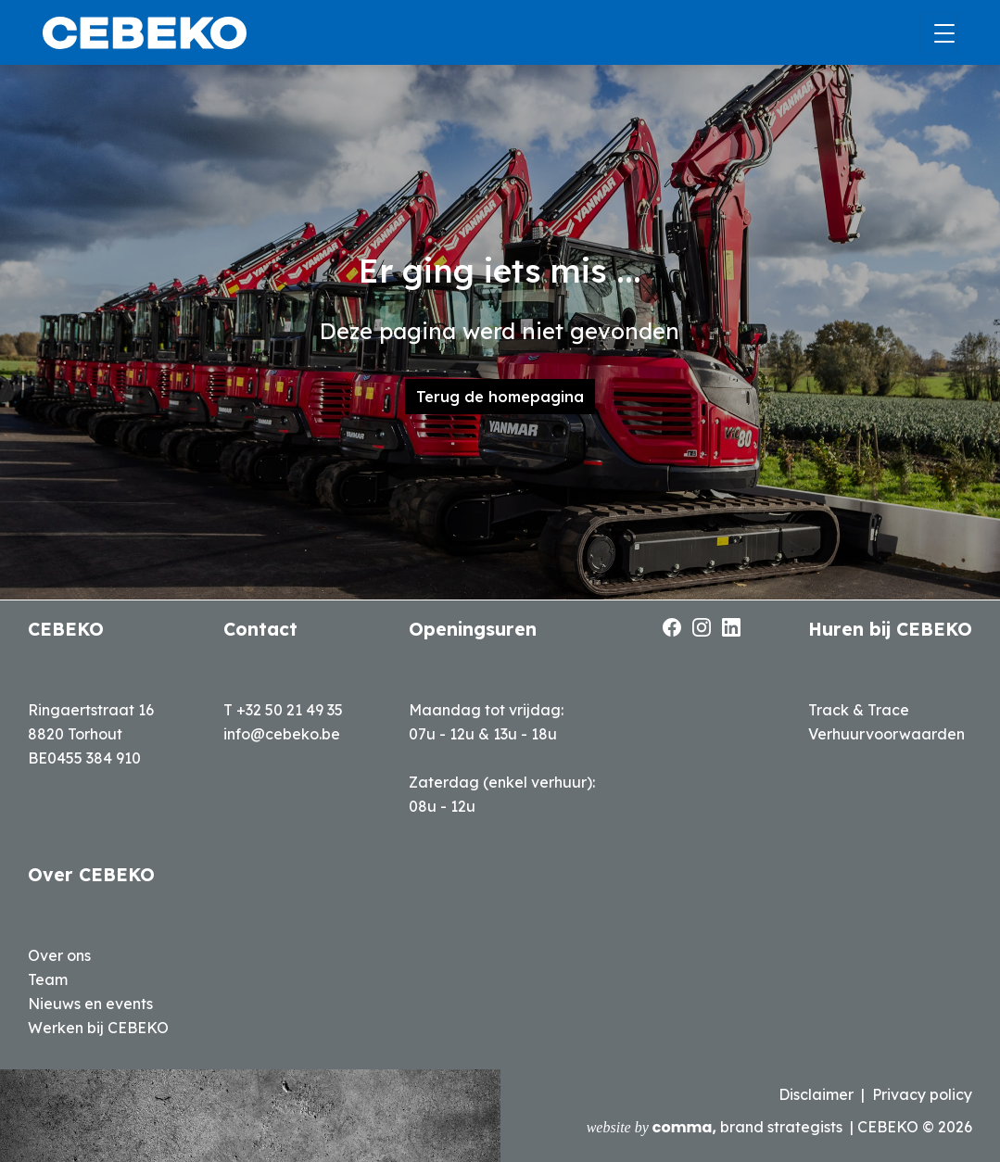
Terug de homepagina (500, 396)
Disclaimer (816, 1094)
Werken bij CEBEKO (98, 1027)
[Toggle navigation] (938, 33)
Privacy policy (922, 1094)
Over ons (59, 955)
